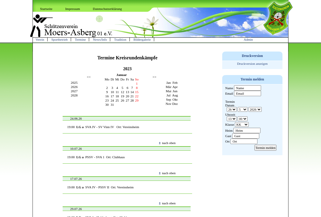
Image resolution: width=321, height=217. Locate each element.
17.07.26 (76, 179)
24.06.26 (76, 118)
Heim (228, 130)
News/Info (100, 39)
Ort (227, 141)
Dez (175, 103)
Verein (40, 39)
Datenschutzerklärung (107, 9)
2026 (74, 87)
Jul (168, 95)
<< (89, 77)
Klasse (229, 124)
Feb (175, 82)
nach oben (167, 143)
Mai (168, 91)
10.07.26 (76, 148)
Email (229, 93)
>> (155, 77)
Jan (168, 82)
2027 (74, 91)
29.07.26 (76, 209)
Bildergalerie (142, 39)
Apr (175, 87)
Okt (175, 99)
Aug (175, 95)
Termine (80, 39)
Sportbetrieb (59, 39)
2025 (74, 82)
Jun (175, 91)
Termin (230, 101)
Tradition (120, 39)
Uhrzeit (230, 114)
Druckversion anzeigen (252, 63)
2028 (74, 95)
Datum (229, 105)
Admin (248, 39)
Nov (169, 103)
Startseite (46, 9)
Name (229, 88)
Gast (228, 136)
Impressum (72, 9)
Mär (168, 87)
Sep (168, 99)
